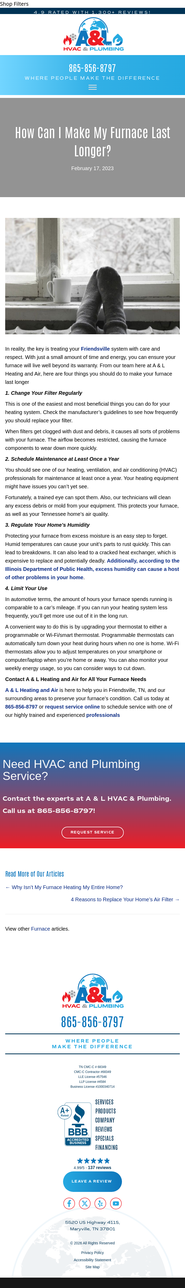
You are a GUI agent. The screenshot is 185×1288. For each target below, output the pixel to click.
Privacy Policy (92, 1253)
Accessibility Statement (92, 1260)
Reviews (103, 1129)
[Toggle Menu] (92, 87)
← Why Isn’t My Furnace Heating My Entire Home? (64, 887)
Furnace (40, 929)
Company (105, 1120)
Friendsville (96, 349)
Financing (106, 1147)
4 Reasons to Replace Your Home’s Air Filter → (125, 899)
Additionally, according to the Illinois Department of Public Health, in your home (92, 569)
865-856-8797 (92, 67)
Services (104, 1101)
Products (105, 1110)
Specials (104, 1138)
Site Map (92, 1267)
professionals (103, 715)
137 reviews (99, 1167)
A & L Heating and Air (31, 690)
